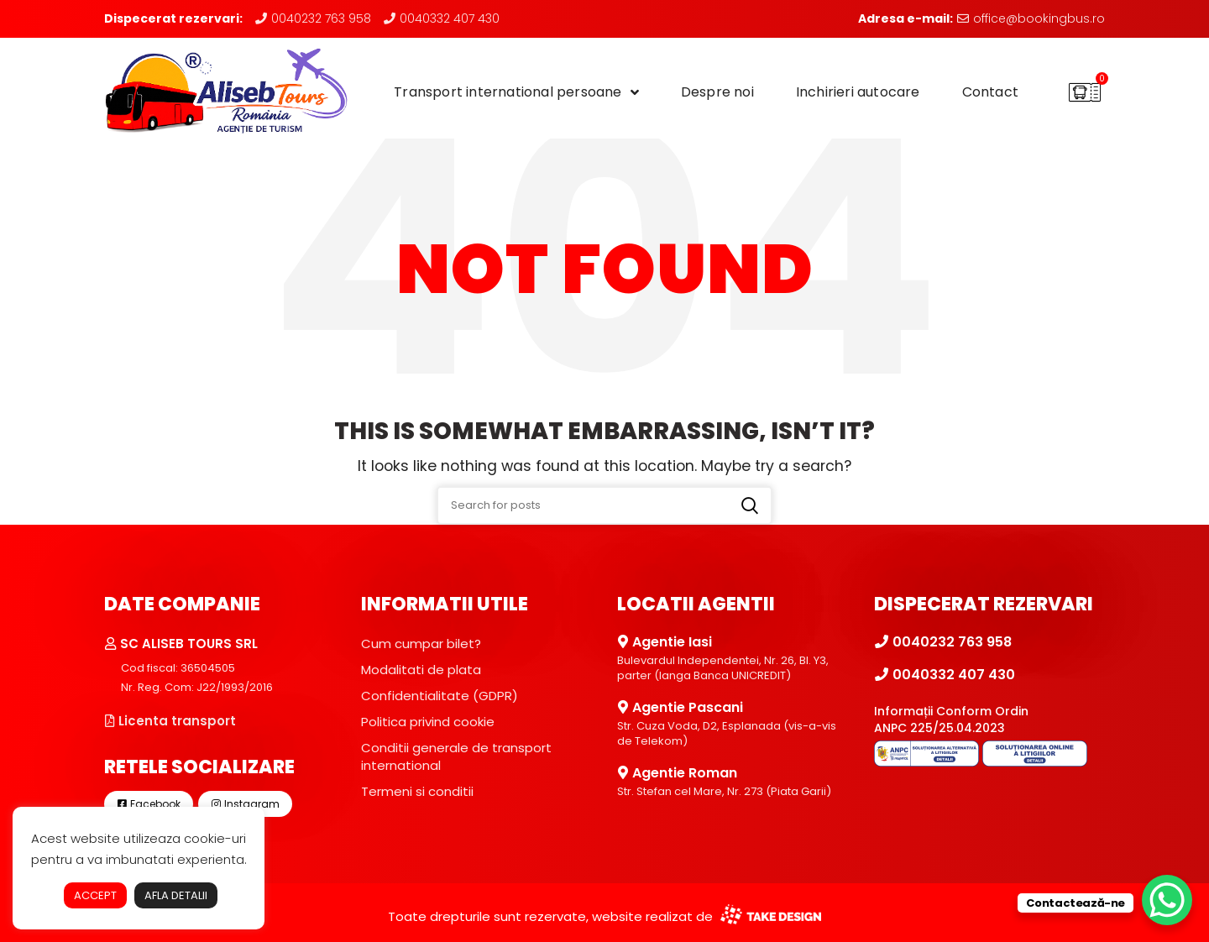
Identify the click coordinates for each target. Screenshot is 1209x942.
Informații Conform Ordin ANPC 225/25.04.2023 (951, 719)
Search (750, 505)
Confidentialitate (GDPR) (439, 695)
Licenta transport (170, 721)
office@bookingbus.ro (1030, 18)
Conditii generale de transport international (456, 756)
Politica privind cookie (428, 721)
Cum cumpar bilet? (421, 643)
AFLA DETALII (175, 895)
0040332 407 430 (441, 18)
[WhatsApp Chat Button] (1167, 900)
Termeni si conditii (417, 791)
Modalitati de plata (421, 669)
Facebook (149, 804)
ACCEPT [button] (95, 895)
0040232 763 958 (312, 18)
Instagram (245, 804)
